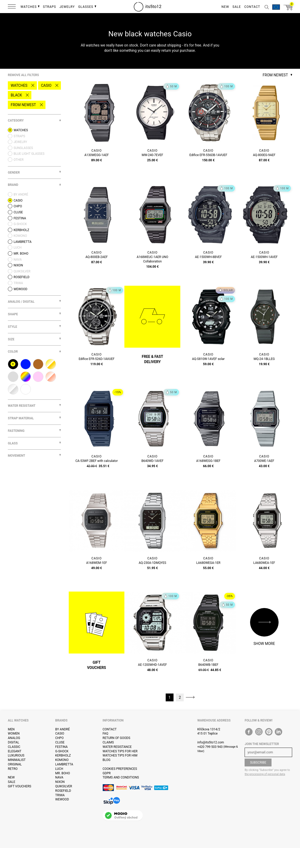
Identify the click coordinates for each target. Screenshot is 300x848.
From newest (23, 105)
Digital (13, 742)
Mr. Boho (62, 773)
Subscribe (258, 762)
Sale (11, 782)
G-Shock (61, 751)
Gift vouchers (19, 786)
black (16, 95)
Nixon (60, 782)
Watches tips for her (120, 751)
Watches (19, 85)
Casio (46, 85)
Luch (59, 769)
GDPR (107, 773)
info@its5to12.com (210, 742)
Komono (61, 760)
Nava (59, 777)
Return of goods (116, 738)
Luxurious (16, 755)
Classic (14, 747)
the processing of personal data (265, 774)
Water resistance (117, 747)
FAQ (105, 733)
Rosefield (63, 791)
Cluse (60, 742)
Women (14, 733)
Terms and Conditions (121, 777)
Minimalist (17, 760)
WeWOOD (62, 799)
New (11, 777)
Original (15, 764)
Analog (14, 738)
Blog (107, 760)
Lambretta (64, 764)
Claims (108, 742)
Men (11, 729)
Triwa (60, 795)
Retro (13, 769)
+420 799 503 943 (210, 747)
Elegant (14, 751)
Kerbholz (63, 755)
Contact (110, 729)
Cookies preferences (120, 769)
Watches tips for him (120, 755)
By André (62, 729)
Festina (61, 747)
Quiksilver (63, 786)
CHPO (59, 738)
